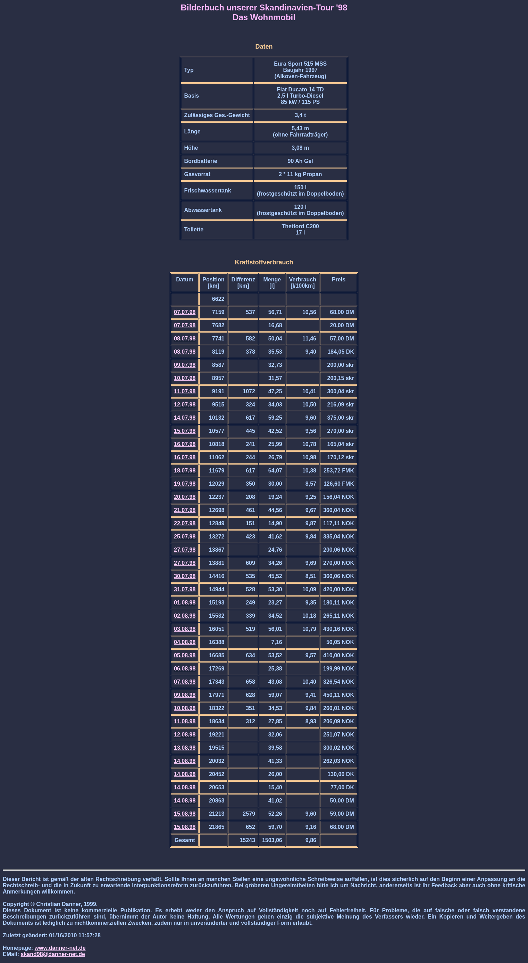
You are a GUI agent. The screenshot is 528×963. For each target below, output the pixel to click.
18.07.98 (184, 471)
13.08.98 (184, 748)
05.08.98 (184, 655)
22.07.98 (184, 523)
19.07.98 (184, 484)
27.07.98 (184, 550)
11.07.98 (184, 391)
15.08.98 (184, 814)
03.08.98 (184, 629)
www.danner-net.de (60, 948)
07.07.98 (184, 312)
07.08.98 (184, 682)
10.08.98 (184, 708)
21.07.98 (184, 510)
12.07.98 (184, 405)
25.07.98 (184, 537)
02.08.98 (184, 616)
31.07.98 (184, 589)
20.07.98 (184, 497)
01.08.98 (184, 603)
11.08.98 (184, 721)
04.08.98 (184, 642)
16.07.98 (184, 444)
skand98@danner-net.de (53, 954)
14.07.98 (184, 418)
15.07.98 (184, 431)
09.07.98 (184, 365)
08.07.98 (184, 338)
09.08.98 (184, 695)
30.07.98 (184, 576)
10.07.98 (184, 378)
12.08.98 (184, 735)
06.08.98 (184, 669)
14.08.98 (184, 761)
